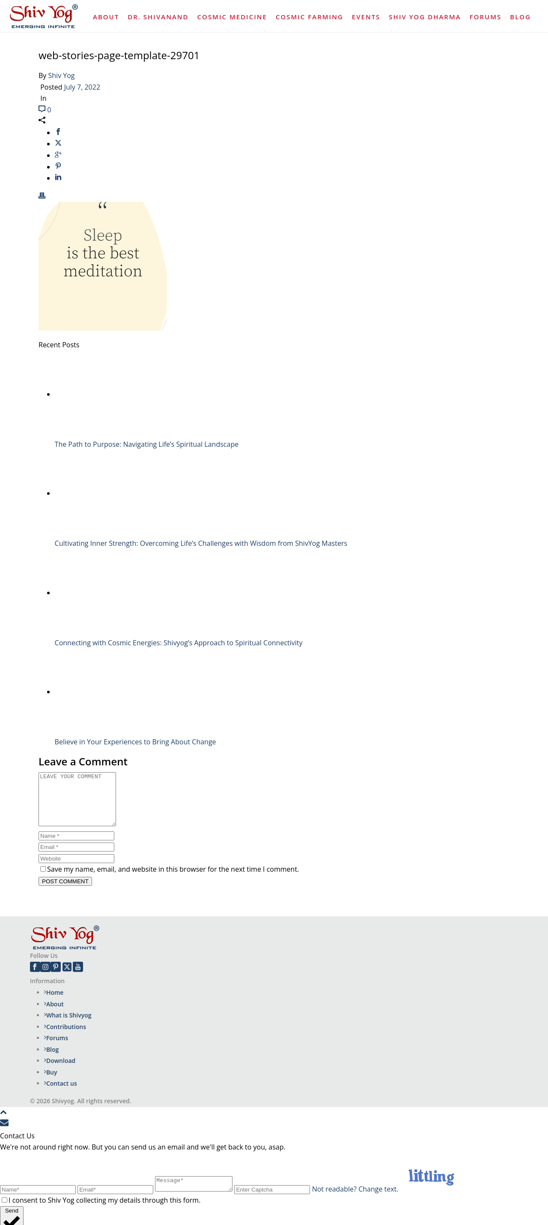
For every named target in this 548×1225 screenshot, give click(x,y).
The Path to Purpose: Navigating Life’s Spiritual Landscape (147, 444)
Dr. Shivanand (158, 16)
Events (366, 16)
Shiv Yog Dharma (425, 16)
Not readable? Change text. (364, 1199)
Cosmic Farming (309, 16)
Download (59, 1071)
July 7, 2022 (82, 87)
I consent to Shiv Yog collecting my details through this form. (104, 1210)
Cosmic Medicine (232, 16)
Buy (50, 1082)
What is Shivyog (68, 1025)
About (106, 16)
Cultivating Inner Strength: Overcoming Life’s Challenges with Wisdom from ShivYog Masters (201, 543)
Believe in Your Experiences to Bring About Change (135, 741)
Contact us (60, 1094)
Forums (486, 16)
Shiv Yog (61, 75)
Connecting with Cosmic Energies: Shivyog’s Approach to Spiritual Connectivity (179, 642)
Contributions (65, 1037)
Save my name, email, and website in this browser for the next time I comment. (173, 879)
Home (54, 1003)
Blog (520, 16)
